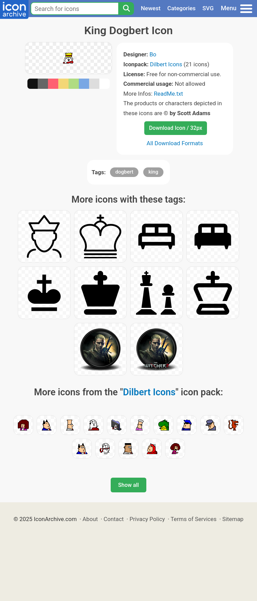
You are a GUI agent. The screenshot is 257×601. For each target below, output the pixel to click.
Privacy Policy (147, 519)
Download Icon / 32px (175, 128)
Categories (181, 8)
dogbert (124, 172)
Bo (152, 54)
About (90, 519)
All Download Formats (175, 143)
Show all (128, 485)
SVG (208, 8)
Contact (113, 519)
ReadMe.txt (168, 93)
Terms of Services (194, 519)
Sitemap (233, 519)
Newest (150, 8)
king (153, 172)
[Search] (126, 8)
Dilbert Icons (166, 64)
